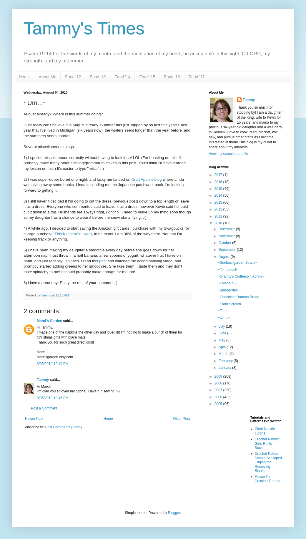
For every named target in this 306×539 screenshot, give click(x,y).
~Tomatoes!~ (228, 270)
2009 (218, 376)
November (227, 236)
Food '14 (122, 76)
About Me (47, 76)
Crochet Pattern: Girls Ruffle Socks (267, 443)
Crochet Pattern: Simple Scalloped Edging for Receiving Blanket (268, 462)
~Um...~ (224, 318)
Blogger (174, 513)
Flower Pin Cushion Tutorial (267, 479)
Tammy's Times (84, 28)
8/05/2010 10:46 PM (53, 398)
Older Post (181, 419)
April (223, 347)
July (222, 326)
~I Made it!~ (227, 283)
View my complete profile (228, 154)
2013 (218, 202)
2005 (218, 404)
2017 (218, 175)
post (103, 261)
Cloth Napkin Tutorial (265, 431)
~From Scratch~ (230, 304)
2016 (218, 182)
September (228, 250)
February (226, 361)
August (225, 257)
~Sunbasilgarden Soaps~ (237, 263)
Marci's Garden (49, 321)
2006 (218, 397)
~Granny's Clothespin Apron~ (241, 276)
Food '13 (98, 76)
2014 (218, 195)
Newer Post (34, 419)
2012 (218, 209)
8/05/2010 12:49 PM (53, 364)
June (223, 333)
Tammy (43, 380)
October (225, 243)
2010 (218, 223)
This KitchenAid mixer (73, 234)
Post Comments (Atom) (63, 427)
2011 (218, 216)
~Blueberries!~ (229, 290)
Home (24, 76)
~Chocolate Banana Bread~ (239, 297)
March (224, 354)
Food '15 (147, 76)
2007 (218, 390)
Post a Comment (44, 408)
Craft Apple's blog (147, 179)
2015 (218, 189)
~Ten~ (222, 311)
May (222, 340)
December (227, 229)
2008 (218, 383)
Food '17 (197, 76)
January (225, 368)
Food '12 (73, 76)
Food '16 (172, 76)
